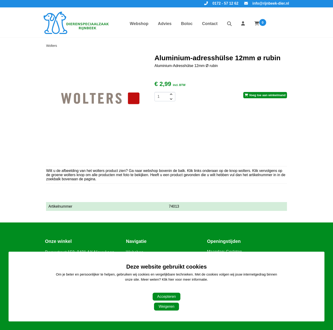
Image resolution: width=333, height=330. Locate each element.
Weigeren (166, 306)
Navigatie (136, 241)
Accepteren (166, 296)
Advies (165, 23)
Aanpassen (164, 289)
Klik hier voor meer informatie (184, 279)
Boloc (187, 23)
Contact (210, 23)
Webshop (139, 23)
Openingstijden (224, 241)
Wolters (51, 46)
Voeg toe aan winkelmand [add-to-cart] (265, 95)
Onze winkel (58, 241)
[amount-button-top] (170, 94)
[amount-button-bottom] (170, 99)
